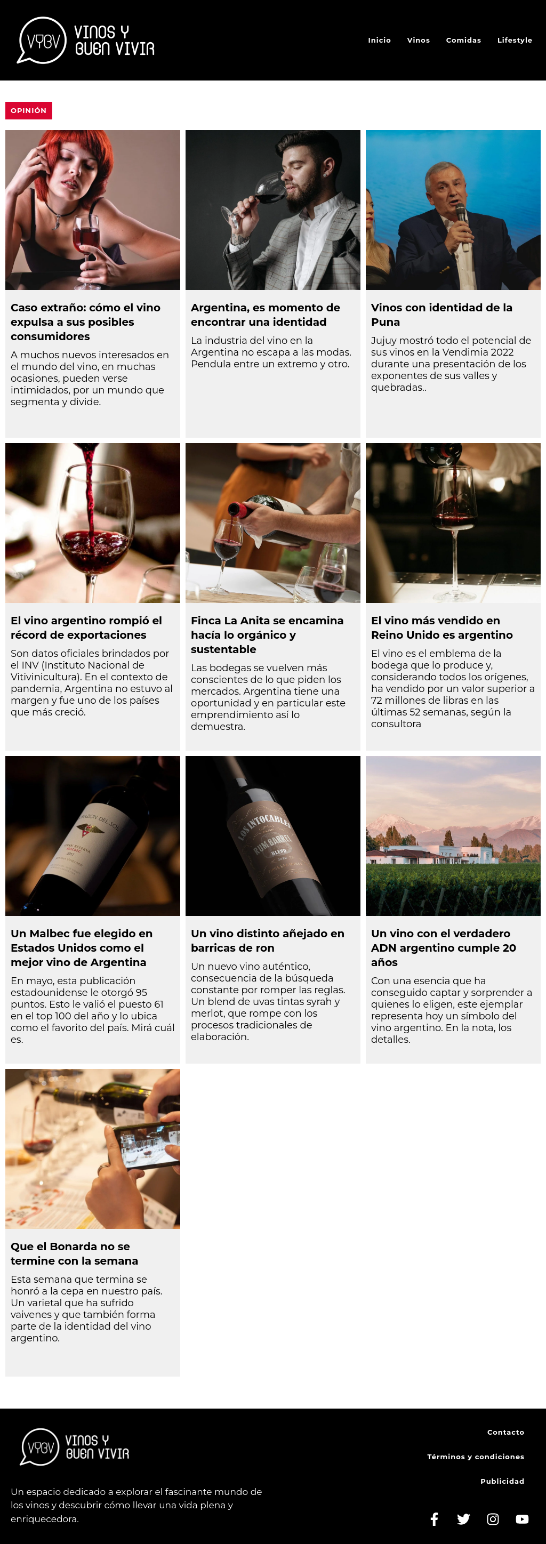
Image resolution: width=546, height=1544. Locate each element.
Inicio (379, 40)
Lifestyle (515, 40)
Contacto (506, 1432)
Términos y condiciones (476, 1456)
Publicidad (502, 1481)
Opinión (29, 110)
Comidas (463, 40)
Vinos (418, 40)
